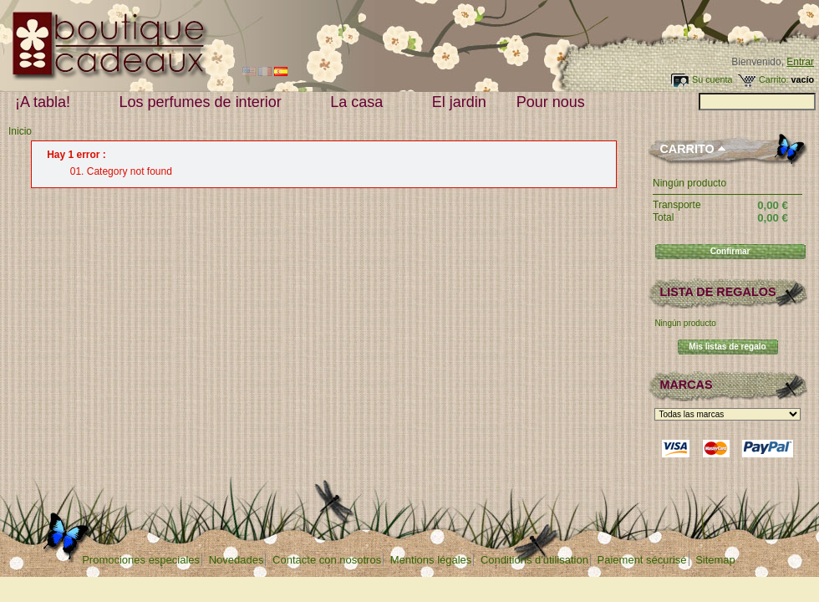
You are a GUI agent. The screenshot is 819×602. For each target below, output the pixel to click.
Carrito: (773, 79)
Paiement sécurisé (642, 560)
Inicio (20, 131)
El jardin (459, 102)
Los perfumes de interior (204, 102)
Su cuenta (712, 79)
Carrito (686, 149)
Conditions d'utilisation (534, 560)
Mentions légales (431, 560)
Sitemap (715, 560)
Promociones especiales (141, 560)
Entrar (800, 62)
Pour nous (554, 102)
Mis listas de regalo (727, 346)
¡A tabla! (46, 102)
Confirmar (730, 251)
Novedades (236, 560)
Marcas (685, 384)
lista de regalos (717, 291)
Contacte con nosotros (326, 560)
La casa (360, 102)
